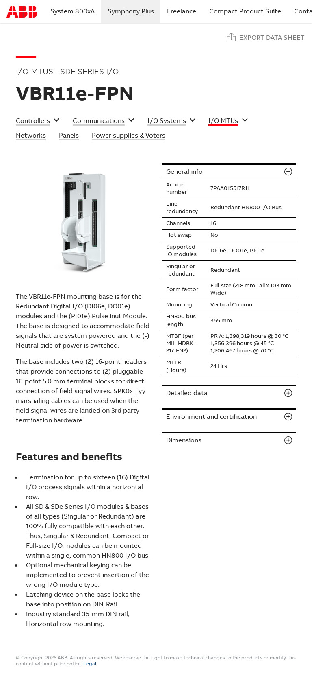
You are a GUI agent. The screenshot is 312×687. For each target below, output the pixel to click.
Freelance (181, 11)
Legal (89, 664)
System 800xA (72, 11)
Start (21, 12)
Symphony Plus (134, 11)
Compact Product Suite (245, 11)
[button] (38, 121)
